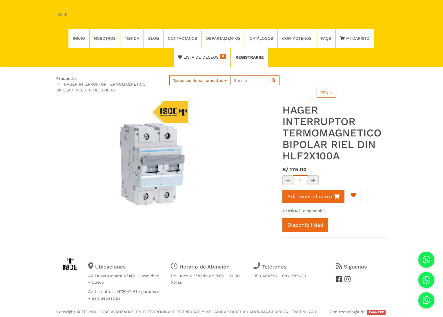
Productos (66, 78)
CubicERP (376, 312)
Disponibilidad (305, 225)
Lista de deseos (202, 57)
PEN (326, 92)
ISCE (62, 14)
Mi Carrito (354, 38)
